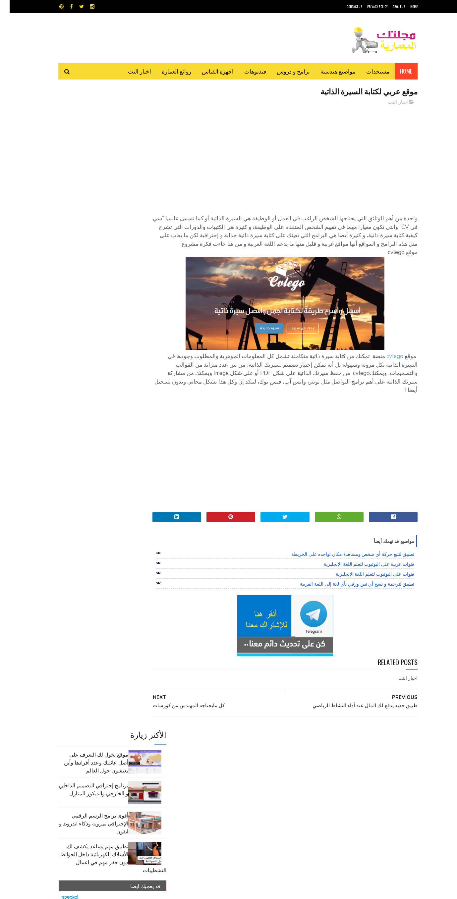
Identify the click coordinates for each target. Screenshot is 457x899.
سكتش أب (275, 761)
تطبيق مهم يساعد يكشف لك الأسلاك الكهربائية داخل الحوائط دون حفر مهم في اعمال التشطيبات (104, 221)
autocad (217, 738)
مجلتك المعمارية (370, 890)
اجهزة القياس (208, 71)
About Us (389, 6)
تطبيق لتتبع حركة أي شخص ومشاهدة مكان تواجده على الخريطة (343, 554)
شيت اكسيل (249, 761)
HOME (404, 6)
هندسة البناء (243, 773)
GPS (279, 738)
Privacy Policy (368, 6)
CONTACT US (345, 6)
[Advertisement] (288, 157)
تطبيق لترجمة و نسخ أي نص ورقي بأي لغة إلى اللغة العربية (347, 584)
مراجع (227, 761)
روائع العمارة (167, 71)
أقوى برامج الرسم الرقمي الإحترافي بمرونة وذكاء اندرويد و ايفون (84, 186)
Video (241, 738)
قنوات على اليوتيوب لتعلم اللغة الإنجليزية (365, 574)
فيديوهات (246, 71)
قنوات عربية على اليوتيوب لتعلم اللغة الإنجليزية (359, 564)
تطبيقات (230, 750)
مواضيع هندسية (328, 71)
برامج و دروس (283, 71)
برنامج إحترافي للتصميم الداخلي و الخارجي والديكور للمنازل (84, 152)
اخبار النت (130, 71)
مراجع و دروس (203, 761)
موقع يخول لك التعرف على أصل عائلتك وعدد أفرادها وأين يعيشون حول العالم (86, 125)
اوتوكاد (278, 750)
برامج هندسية (254, 750)
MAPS (261, 738)
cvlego (385, 356)
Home (396, 71)
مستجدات (368, 71)
